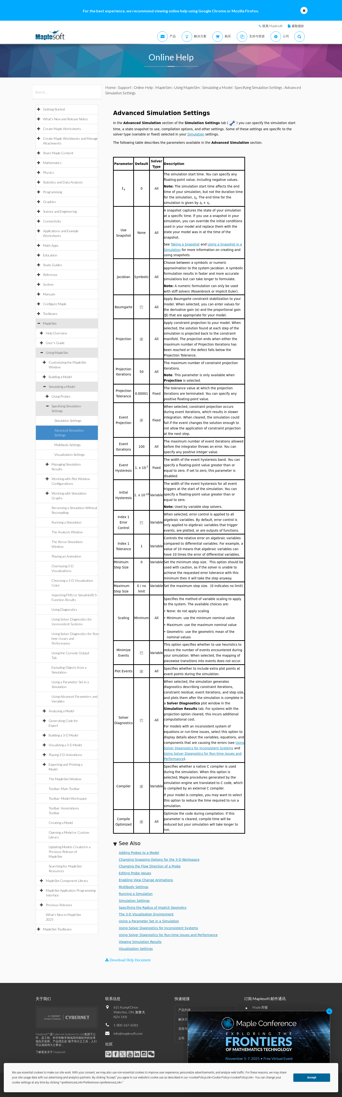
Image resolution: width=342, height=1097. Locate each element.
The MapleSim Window (65, 779)
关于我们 (43, 998)
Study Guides (52, 265)
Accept (311, 1077)
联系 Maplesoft (272, 26)
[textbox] (123, 188)
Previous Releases (59, 905)
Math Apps (50, 245)
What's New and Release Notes (65, 119)
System (48, 284)
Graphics (49, 202)
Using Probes (61, 396)
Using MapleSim (57, 353)
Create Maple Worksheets (62, 129)
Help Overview (56, 333)
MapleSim (50, 323)
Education (50, 255)
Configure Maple (54, 304)
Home (110, 87)
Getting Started (54, 109)
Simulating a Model (62, 387)
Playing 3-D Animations (65, 755)
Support (124, 87)
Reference (50, 275)
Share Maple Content (58, 153)
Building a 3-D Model (63, 735)
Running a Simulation (66, 522)
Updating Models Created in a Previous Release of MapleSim (69, 851)
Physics (48, 172)
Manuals (49, 294)
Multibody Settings (67, 445)
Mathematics (52, 163)
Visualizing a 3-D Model (65, 745)
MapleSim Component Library (67, 881)
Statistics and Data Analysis (63, 182)
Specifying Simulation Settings (258, 87)
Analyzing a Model (61, 711)
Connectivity (52, 221)
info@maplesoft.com (128, 1033)
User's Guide (55, 343)
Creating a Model (61, 823)
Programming (52, 192)
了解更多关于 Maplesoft (50, 1052)
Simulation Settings (67, 421)
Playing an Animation (66, 556)
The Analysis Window (67, 532)
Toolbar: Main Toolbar (64, 789)
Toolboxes (50, 314)
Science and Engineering (60, 211)
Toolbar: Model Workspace (68, 798)
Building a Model (60, 377)
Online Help (143, 87)
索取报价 (298, 26)
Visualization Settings (69, 454)
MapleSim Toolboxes (57, 929)
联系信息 (112, 998)
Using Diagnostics (64, 609)
